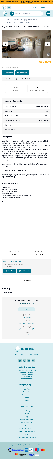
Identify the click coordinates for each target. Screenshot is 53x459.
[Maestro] (37, 450)
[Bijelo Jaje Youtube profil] (33, 360)
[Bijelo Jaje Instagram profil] (24, 360)
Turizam (26, 398)
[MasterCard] (43, 449)
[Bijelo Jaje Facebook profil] (20, 360)
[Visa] (31, 455)
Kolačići (26, 426)
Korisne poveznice (26, 420)
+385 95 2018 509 (26, 373)
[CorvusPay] (16, 450)
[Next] (47, 44)
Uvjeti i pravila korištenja (26, 428)
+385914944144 (26, 317)
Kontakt (26, 434)
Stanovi (16, 20)
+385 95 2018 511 (26, 377)
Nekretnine (26, 392)
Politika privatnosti (26, 423)
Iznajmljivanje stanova (29, 20)
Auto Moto (26, 389)
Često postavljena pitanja (26, 431)
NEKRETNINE (6, 20)
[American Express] (26, 450)
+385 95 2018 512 (26, 379)
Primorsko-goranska (9, 22)
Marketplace (26, 395)
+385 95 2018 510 (26, 375)
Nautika (26, 401)
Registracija (27, 411)
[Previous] (5, 44)
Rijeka (21, 22)
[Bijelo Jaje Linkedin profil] (28, 360)
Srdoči (27, 22)
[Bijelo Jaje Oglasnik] (5, 13)
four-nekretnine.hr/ (26, 335)
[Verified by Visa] (37, 455)
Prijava (26, 414)
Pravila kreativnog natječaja (26, 437)
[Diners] (31, 450)
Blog (26, 417)
